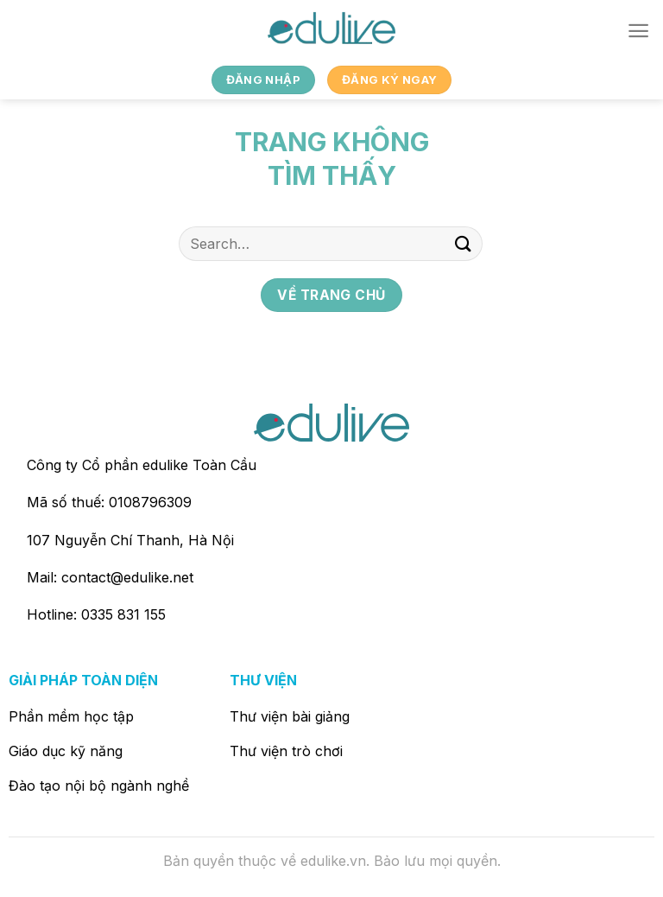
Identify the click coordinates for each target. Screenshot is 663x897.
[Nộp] (463, 243)
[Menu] (638, 31)
